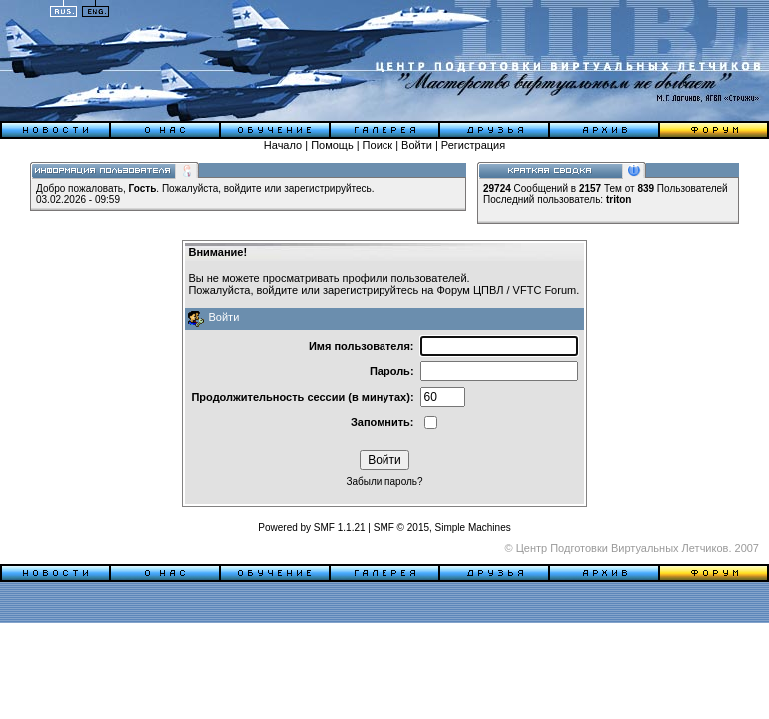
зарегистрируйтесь (328, 188)
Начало (283, 145)
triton (619, 199)
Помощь (332, 145)
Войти (416, 145)
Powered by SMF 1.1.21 (311, 527)
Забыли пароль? (384, 481)
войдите (243, 188)
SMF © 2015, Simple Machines (442, 527)
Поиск (377, 145)
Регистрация (473, 145)
